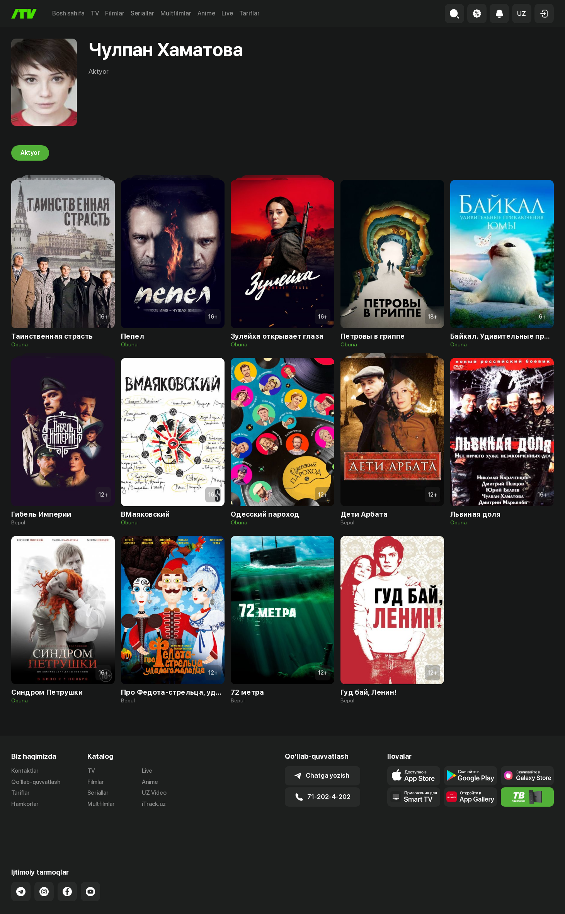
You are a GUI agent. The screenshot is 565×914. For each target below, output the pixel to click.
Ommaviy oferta (479, 899)
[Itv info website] (527, 797)
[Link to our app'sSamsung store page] (527, 775)
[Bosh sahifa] (24, 13)
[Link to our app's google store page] (470, 775)
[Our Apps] (413, 797)
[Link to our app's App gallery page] (470, 797)
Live (227, 13)
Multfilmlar (175, 13)
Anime (206, 13)
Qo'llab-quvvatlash (35, 781)
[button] (521, 13)
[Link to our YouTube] (90, 860)
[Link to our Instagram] (44, 860)
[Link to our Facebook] (67, 860)
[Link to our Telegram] (21, 860)
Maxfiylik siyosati (531, 899)
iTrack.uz (154, 804)
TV (95, 13)
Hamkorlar (25, 804)
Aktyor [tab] (30, 153)
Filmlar (114, 13)
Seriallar (142, 13)
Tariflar (249, 13)
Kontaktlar (25, 770)
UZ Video (154, 793)
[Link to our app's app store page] (413, 775)
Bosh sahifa (68, 13)
